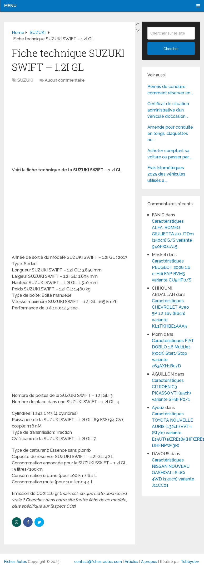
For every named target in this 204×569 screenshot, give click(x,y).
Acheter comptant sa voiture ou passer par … (169, 153)
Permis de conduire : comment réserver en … (170, 89)
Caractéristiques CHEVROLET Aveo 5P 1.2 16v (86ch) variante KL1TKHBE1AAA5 (170, 313)
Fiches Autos (15, 562)
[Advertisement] (69, 128)
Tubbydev (190, 562)
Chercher (171, 49)
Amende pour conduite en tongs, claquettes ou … (170, 133)
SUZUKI (25, 80)
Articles (131, 562)
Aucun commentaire (65, 80)
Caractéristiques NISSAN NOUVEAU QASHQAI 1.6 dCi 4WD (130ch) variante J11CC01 (173, 473)
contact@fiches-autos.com (98, 562)
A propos (149, 562)
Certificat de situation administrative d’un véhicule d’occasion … (168, 110)
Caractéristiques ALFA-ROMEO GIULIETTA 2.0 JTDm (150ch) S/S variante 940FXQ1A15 (173, 234)
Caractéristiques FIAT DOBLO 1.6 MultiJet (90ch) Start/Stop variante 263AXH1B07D (173, 353)
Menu (10, 5)
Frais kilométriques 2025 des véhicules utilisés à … (166, 174)
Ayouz (158, 407)
